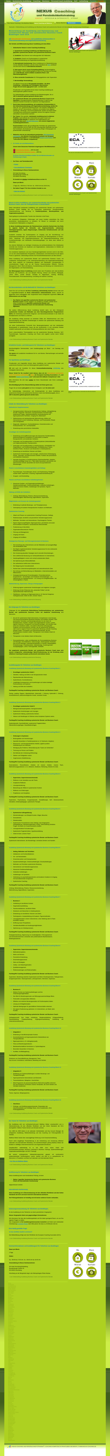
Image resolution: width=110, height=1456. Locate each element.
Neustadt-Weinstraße (14, 1390)
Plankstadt (11, 1401)
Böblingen (10, 1298)
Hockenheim (11, 1347)
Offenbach (11, 1392)
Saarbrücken (11, 1413)
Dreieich (10, 1308)
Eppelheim (11, 1311)
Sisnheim (10, 1425)
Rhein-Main (11, 1408)
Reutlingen (11, 1405)
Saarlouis (10, 1416)
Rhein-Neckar (11, 1409)
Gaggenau (11, 1325)
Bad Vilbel (11, 1293)
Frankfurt (10, 1319)
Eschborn (10, 1312)
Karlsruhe (10, 1354)
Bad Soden (11, 1291)
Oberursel (10, 1391)
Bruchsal (10, 1301)
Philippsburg (11, 1398)
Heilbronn (10, 1338)
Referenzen (72, 23)
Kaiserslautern (12, 1353)
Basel (9, 1294)
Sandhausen (11, 1418)
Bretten (10, 1300)
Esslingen (10, 1314)
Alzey (9, 1283)
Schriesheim (11, 1420)
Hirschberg (11, 1345)
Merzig (10, 1383)
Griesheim (11, 1331)
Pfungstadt (11, 1397)
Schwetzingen (12, 1422)
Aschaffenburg (12, 1286)
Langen (10, 1367)
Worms (10, 1439)
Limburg (10, 1371)
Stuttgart (10, 1427)
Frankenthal (11, 1318)
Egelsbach (11, 1310)
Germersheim (11, 1326)
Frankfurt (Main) (12, 1321)
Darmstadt (11, 1305)
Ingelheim (10, 1352)
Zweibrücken (11, 1440)
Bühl (9, 1303)
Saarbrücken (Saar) (13, 1412)
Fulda (9, 1324)
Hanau (10, 1335)
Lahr (9, 1361)
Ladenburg (11, 1359)
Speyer (10, 1426)
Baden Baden (11, 1289)
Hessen (10, 1342)
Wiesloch (10, 1437)
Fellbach (10, 1317)
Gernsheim (11, 1328)
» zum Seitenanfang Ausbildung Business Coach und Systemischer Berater (31, 195)
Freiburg (10, 1322)
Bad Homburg (12, 1290)
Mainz (9, 1378)
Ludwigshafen (12, 1374)
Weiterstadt (11, 1434)
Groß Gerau (11, 1332)
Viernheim (11, 1429)
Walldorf (10, 1432)
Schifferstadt (11, 1419)
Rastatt (10, 1402)
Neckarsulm (11, 1385)
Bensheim (10, 1296)
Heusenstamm (12, 1343)
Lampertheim (11, 1363)
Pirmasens (11, 1399)
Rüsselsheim (11, 1411)
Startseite (12, 27)
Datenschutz (63, 18)
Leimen (10, 1369)
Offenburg (10, 1394)
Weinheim (10, 1433)
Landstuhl (10, 1366)
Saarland (10, 1415)
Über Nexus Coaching (13, 23)
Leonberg (10, 1370)
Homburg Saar (12, 1350)
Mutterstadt (11, 1384)
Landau (10, 1364)
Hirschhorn (11, 1346)
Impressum (50, 18)
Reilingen (10, 1404)
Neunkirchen (11, 1388)
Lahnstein (10, 1360)
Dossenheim (11, 1307)
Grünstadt (10, 1333)
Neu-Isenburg (11, 1387)
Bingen (10, 1297)
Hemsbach (11, 1339)
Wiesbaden (11, 1436)
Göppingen (11, 1329)
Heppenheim (11, 1340)
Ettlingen (10, 1315)
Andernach (11, 1284)
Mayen (10, 1381)
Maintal (10, 1377)
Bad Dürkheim (12, 1287)
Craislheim (11, 1304)
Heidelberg (11, 1336)
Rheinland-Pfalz (12, 1406)
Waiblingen (11, 1430)
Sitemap (74, 18)
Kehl (9, 1356)
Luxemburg (11, 1376)
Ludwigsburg (11, 1373)
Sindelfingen (11, 1423)
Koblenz (10, 1357)
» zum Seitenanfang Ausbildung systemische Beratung (25, 599)
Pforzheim (11, 1395)
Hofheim (10, 1349)
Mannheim (11, 1380)
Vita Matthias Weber (27, 23)
